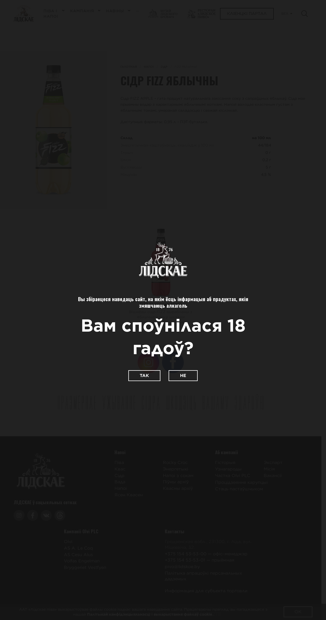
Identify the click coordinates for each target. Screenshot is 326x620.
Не (183, 375)
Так (144, 375)
